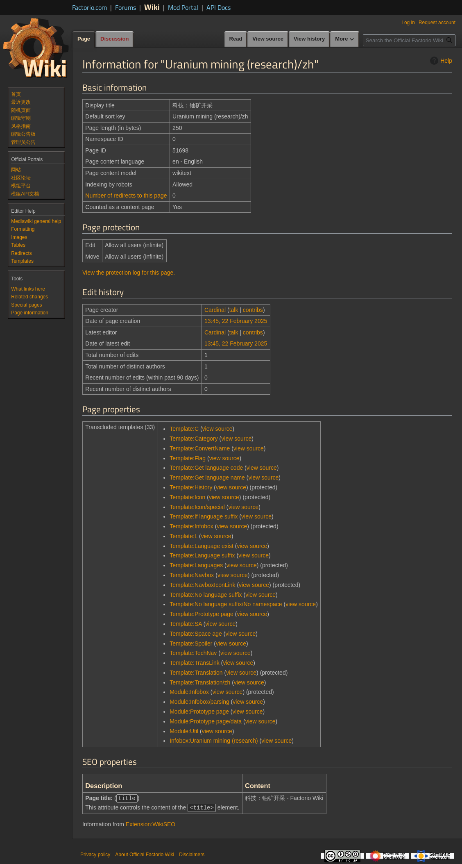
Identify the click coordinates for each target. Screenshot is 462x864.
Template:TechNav (193, 653)
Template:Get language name (207, 477)
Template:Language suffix (202, 555)
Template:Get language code (206, 467)
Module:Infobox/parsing (199, 701)
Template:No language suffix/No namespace (226, 604)
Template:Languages (196, 565)
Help (440, 61)
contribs (253, 310)
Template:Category (194, 438)
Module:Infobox (189, 692)
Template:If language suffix (204, 516)
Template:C (184, 428)
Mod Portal (183, 7)
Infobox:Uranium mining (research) (214, 740)
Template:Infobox (191, 526)
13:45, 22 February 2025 (235, 321)
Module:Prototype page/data (206, 721)
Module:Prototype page (199, 711)
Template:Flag (188, 458)
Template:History (191, 487)
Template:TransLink (195, 662)
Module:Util (184, 731)
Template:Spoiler (191, 643)
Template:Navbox (192, 575)
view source (217, 428)
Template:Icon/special (197, 507)
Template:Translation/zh (200, 682)
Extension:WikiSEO (150, 823)
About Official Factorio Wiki (144, 854)
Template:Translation (196, 672)
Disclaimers (191, 854)
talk (233, 310)
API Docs (218, 7)
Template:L (183, 536)
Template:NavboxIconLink (202, 585)
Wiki (152, 7)
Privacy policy (95, 854)
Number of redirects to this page (126, 195)
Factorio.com (89, 7)
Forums (125, 7)
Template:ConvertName (200, 448)
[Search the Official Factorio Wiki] (409, 40)
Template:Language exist (201, 546)
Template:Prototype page (201, 614)
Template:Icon (187, 497)
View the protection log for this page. (128, 272)
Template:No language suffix (206, 594)
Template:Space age (196, 633)
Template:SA (186, 624)
